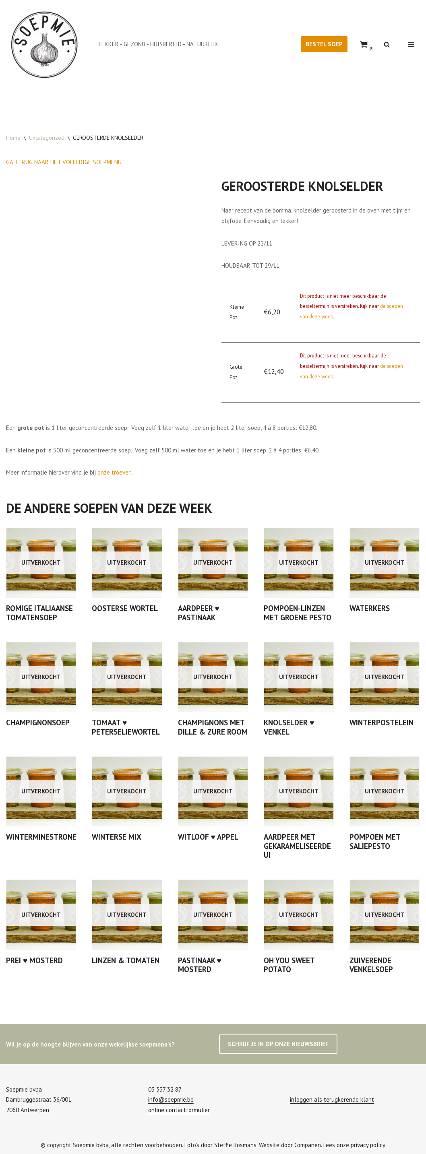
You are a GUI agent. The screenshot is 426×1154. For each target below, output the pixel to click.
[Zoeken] (387, 44)
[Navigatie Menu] (411, 44)
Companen (307, 1144)
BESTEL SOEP (324, 44)
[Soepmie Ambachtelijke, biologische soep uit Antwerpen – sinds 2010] (46, 44)
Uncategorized (46, 137)
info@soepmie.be (171, 1098)
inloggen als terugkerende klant (332, 1098)
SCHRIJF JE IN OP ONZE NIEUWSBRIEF (278, 1043)
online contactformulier (179, 1109)
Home (13, 137)
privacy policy (368, 1144)
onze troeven (114, 472)
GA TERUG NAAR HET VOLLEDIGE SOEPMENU (64, 162)
